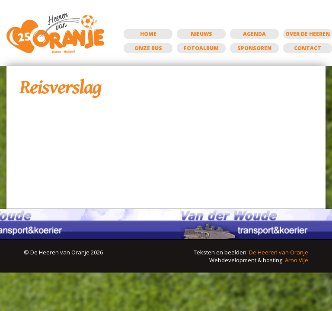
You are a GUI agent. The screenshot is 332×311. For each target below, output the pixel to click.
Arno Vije (296, 260)
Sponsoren (254, 48)
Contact (307, 48)
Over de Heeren (307, 34)
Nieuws (201, 34)
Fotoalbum (201, 48)
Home (148, 34)
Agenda (254, 34)
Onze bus (148, 48)
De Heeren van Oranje (278, 252)
